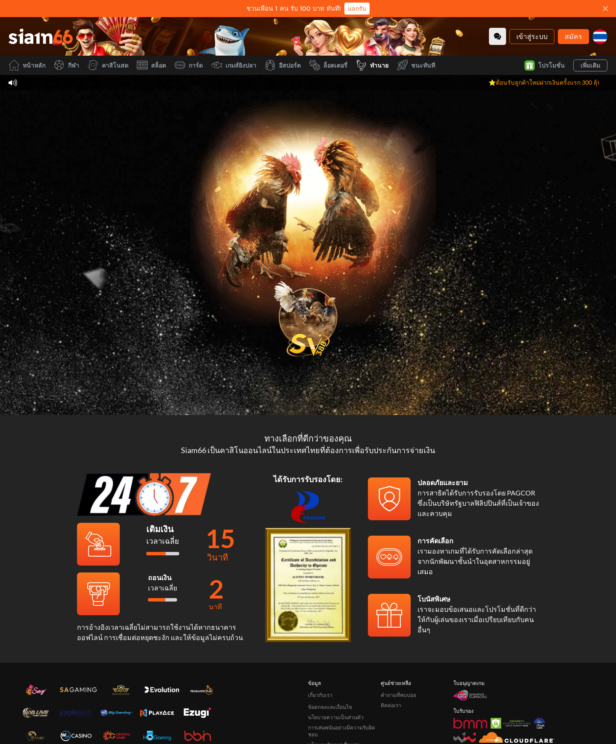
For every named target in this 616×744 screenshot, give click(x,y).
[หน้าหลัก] (41, 36)
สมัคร (573, 36)
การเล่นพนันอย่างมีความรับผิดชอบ (341, 731)
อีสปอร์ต (283, 65)
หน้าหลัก (27, 65)
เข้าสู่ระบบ (532, 36)
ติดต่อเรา (391, 705)
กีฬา (66, 65)
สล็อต (151, 65)
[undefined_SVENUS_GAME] (308, 316)
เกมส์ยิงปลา (233, 65)
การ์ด (189, 65)
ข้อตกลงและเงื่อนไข (330, 707)
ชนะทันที (416, 65)
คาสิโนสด (108, 65)
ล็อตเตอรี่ (328, 65)
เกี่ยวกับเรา (320, 695)
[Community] (497, 36)
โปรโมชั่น (544, 65)
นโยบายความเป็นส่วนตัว (336, 717)
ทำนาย (372, 65)
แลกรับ (357, 8)
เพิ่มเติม (590, 65)
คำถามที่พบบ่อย (398, 695)
